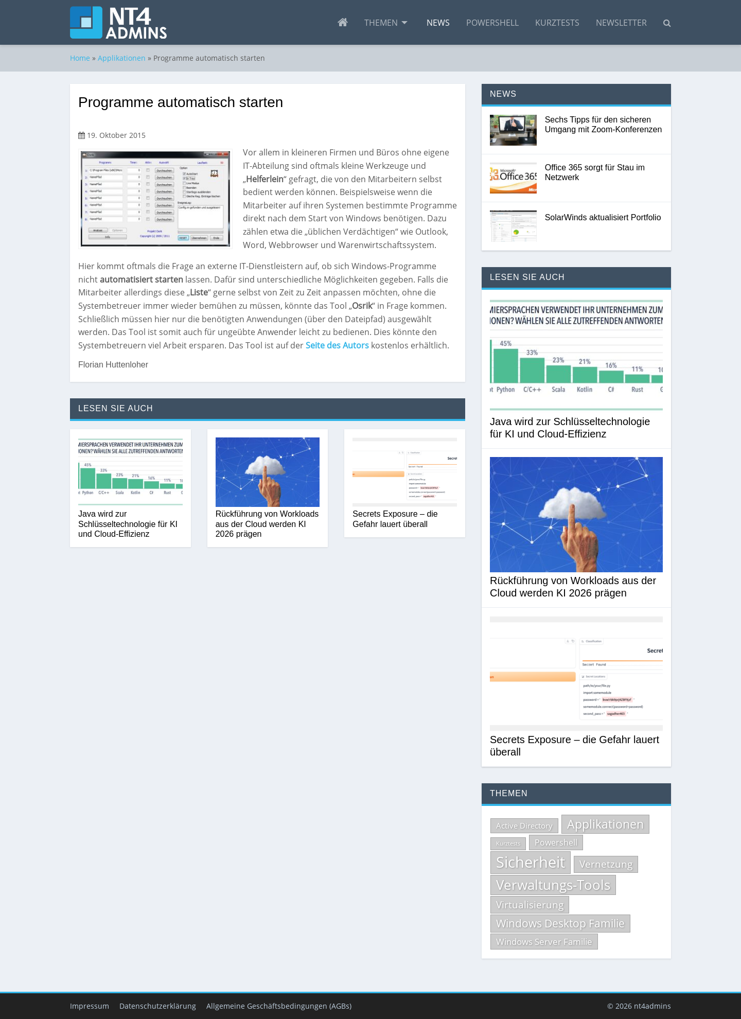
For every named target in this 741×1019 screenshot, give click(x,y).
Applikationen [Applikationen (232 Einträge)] (605, 824)
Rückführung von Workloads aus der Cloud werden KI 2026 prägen (267, 524)
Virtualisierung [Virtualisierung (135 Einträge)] (529, 904)
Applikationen (122, 58)
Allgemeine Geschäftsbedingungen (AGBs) (278, 1006)
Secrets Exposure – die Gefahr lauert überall (394, 519)
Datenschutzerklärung (157, 1006)
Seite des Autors (337, 345)
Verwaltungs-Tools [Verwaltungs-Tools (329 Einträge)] (553, 884)
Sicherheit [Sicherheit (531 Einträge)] (530, 862)
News (438, 22)
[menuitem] (343, 22)
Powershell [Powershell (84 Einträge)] (556, 842)
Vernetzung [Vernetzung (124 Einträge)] (605, 864)
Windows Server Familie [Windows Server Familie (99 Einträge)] (544, 941)
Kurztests (557, 22)
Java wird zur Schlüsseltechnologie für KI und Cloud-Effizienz (128, 524)
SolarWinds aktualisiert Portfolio (603, 217)
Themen (381, 22)
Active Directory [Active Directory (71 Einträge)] (524, 825)
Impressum (89, 1006)
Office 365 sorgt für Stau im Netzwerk (595, 172)
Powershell (492, 22)
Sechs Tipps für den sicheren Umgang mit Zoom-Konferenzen (603, 124)
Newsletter (621, 22)
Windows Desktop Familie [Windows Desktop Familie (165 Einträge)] (560, 923)
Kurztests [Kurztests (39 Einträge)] (508, 843)
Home (80, 58)
